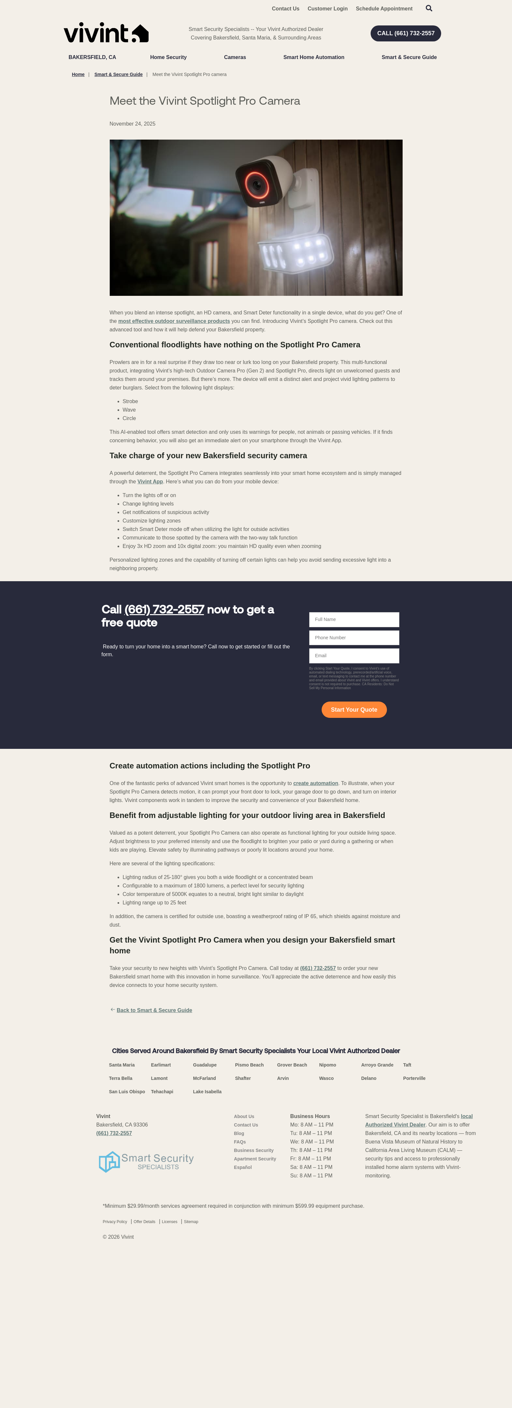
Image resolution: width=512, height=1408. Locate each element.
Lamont (159, 1245)
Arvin (283, 1245)
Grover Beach (292, 1231)
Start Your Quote (354, 709)
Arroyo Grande (377, 1231)
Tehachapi (162, 1258)
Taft (407, 1231)
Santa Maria (122, 1231)
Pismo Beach (249, 1231)
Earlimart (161, 1231)
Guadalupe (204, 1231)
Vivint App (150, 481)
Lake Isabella (207, 1258)
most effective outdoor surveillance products (174, 321)
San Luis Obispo (127, 1258)
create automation (315, 783)
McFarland (204, 1245)
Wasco (326, 1245)
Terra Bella (120, 1245)
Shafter (243, 1245)
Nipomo (327, 1231)
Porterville (414, 1245)
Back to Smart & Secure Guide (151, 1010)
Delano (368, 1245)
